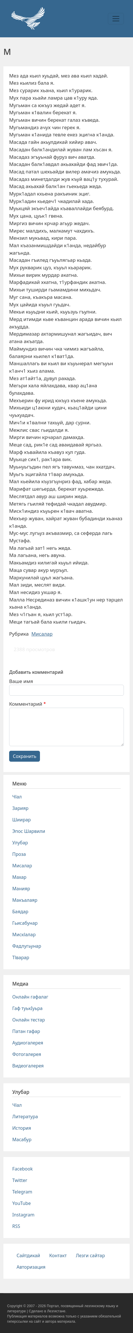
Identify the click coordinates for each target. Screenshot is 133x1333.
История (21, 1128)
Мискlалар (24, 934)
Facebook (22, 1169)
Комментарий (25, 704)
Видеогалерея (28, 1066)
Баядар (20, 911)
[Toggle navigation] (116, 18)
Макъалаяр (24, 900)
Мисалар (42, 633)
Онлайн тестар (28, 1020)
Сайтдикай (28, 1255)
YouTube (21, 1203)
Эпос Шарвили (28, 831)
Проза (19, 854)
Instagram (23, 1215)
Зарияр (20, 808)
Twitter (19, 1180)
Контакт (58, 1255)
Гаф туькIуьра (27, 1008)
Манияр (21, 888)
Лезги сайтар (90, 1255)
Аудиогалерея (27, 1043)
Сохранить (24, 756)
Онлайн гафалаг (30, 997)
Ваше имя (21, 681)
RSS (16, 1226)
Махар (19, 877)
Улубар (20, 842)
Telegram (22, 1192)
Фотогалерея (26, 1054)
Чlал (17, 797)
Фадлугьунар (26, 946)
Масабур (21, 1139)
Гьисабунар (25, 923)
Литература (25, 1116)
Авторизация (31, 1267)
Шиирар (21, 820)
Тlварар (20, 957)
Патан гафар (26, 1031)
